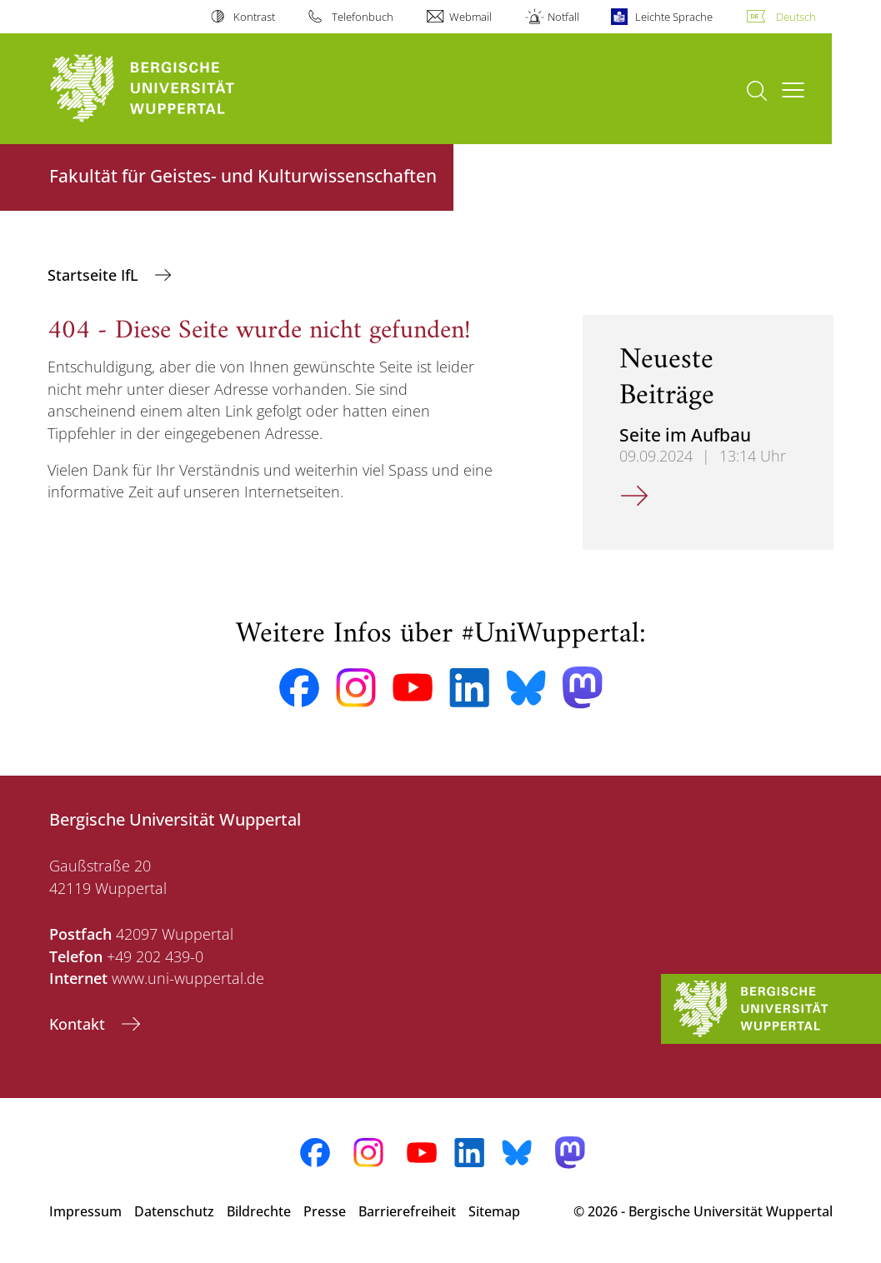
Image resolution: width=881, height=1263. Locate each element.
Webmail (470, 16)
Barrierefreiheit (407, 1211)
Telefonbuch (362, 16)
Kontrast (254, 16)
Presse (324, 1211)
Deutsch (796, 16)
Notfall (563, 16)
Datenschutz (174, 1211)
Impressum (85, 1211)
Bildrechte (259, 1211)
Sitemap (494, 1211)
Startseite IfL (95, 275)
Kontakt (79, 1024)
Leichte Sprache (674, 16)
